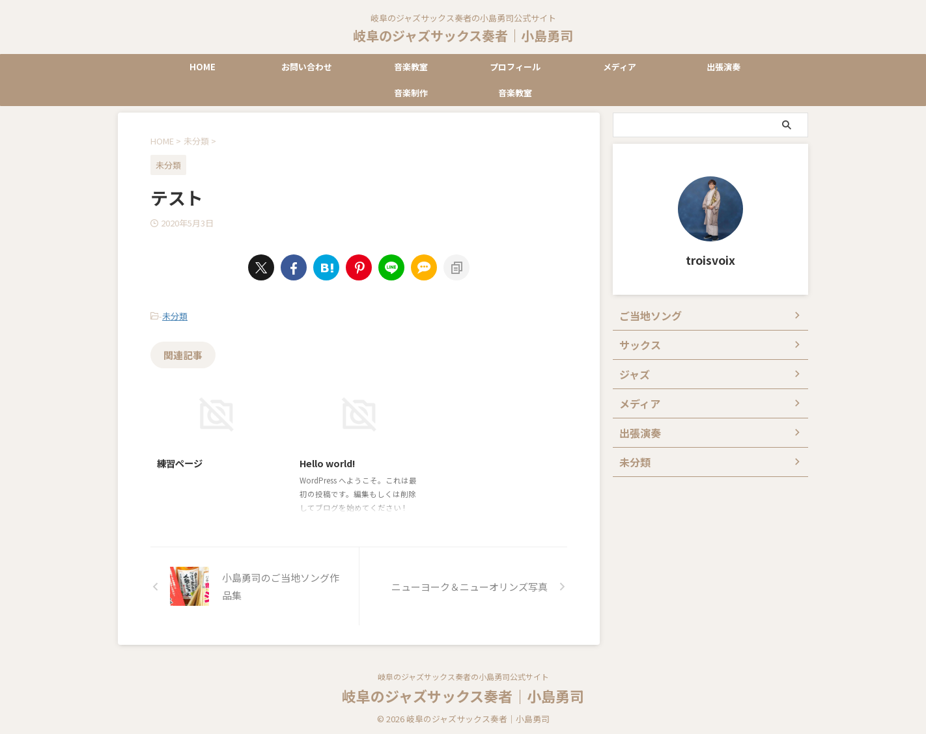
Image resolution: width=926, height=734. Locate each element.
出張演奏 (723, 67)
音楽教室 (411, 67)
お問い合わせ (306, 67)
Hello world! (328, 460)
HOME (202, 67)
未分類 (175, 314)
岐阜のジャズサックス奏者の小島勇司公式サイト (463, 673)
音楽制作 (411, 93)
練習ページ (180, 460)
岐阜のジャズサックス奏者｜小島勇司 (463, 35)
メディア (619, 67)
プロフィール (515, 67)
